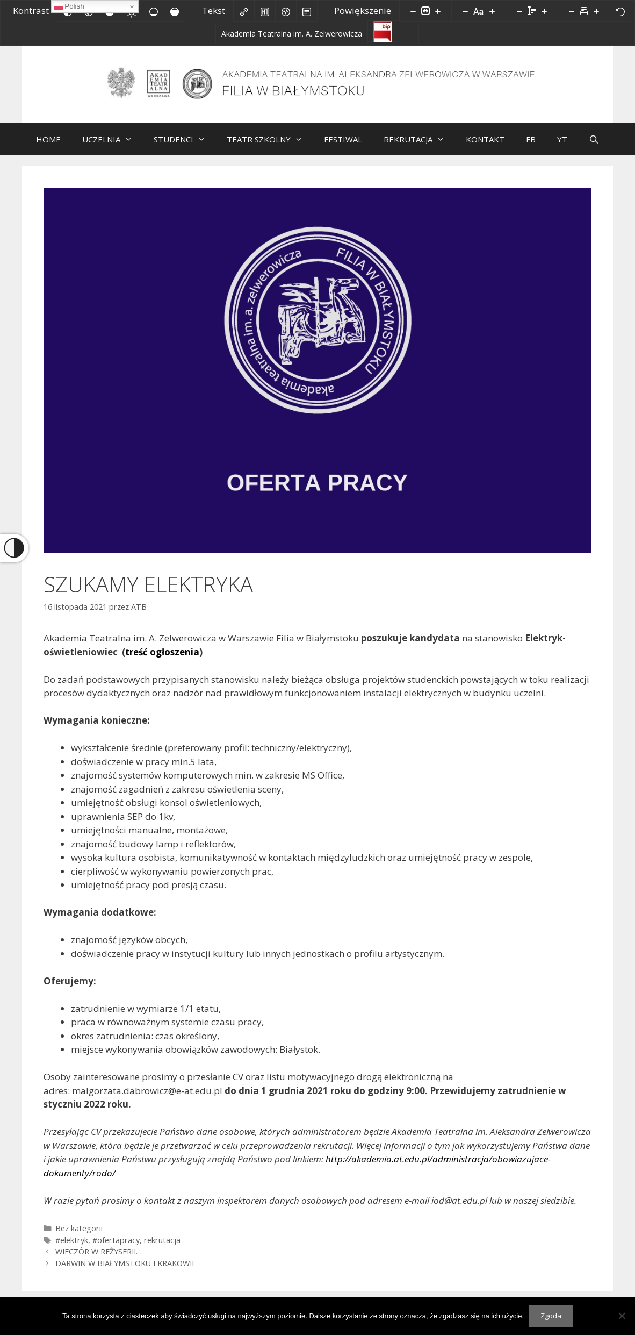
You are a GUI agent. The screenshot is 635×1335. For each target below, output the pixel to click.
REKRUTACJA (419, 147)
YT (562, 147)
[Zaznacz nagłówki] (265, 11)
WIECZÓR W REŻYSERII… (98, 1259)
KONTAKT (485, 147)
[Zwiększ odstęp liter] (596, 11)
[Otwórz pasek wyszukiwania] (594, 147)
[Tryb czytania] (307, 11)
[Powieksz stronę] (438, 11)
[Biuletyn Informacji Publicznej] (382, 31)
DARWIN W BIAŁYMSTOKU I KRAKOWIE (125, 1271)
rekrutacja (162, 1248)
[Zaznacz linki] (244, 11)
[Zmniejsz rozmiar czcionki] (465, 11)
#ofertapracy (116, 1248)
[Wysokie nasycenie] (174, 11)
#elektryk (71, 1248)
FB (531, 147)
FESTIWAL (343, 147)
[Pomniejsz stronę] (413, 11)
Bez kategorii (79, 1236)
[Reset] (620, 11)
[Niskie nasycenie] (153, 11)
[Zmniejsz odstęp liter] (572, 11)
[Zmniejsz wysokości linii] (519, 11)
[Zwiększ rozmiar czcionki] (492, 11)
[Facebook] (408, 33)
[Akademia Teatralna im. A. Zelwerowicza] (291, 33)
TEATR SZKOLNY (270, 147)
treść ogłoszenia (162, 660)
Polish (69, 6)
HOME (48, 147)
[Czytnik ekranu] (286, 11)
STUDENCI (185, 147)
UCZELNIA (112, 147)
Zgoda (550, 1315)
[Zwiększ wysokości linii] (544, 11)
